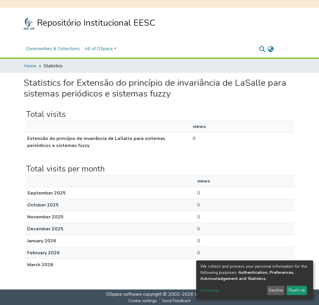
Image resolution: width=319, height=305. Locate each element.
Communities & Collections (53, 48)
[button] (271, 49)
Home (30, 66)
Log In (283, 49)
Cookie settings (142, 301)
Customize (209, 290)
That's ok (296, 290)
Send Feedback (176, 301)
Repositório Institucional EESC (90, 23)
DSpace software (124, 294)
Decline (276, 290)
